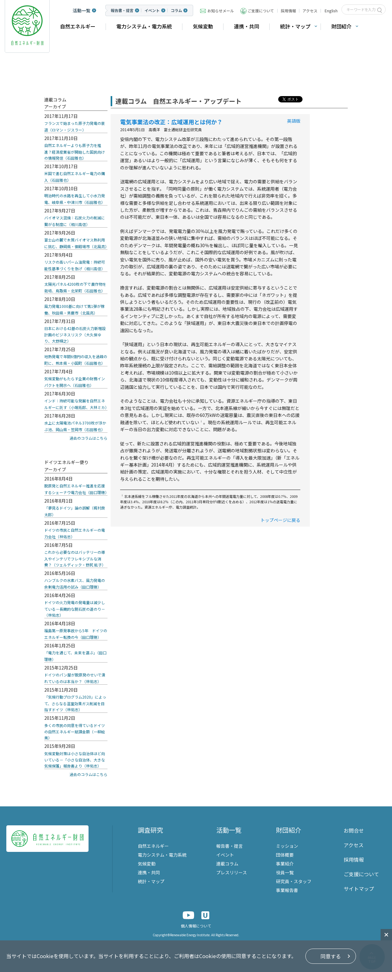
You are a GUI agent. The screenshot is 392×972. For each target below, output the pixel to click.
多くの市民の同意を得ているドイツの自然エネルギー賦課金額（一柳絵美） (74, 732)
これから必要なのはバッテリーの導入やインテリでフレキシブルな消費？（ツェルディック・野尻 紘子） (75, 558)
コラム (176, 10)
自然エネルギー (77, 26)
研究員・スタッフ (293, 881)
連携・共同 (246, 26)
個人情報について (196, 925)
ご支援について (261, 10)
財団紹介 (341, 26)
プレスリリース (231, 872)
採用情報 (288, 10)
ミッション (287, 846)
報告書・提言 (122, 10)
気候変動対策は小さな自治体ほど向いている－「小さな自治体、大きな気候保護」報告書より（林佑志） (74, 760)
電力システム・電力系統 (144, 26)
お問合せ (354, 830)
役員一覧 (285, 872)
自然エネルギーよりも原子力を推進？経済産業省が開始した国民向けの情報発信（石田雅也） (74, 152)
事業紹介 (285, 863)
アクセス (310, 10)
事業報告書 (287, 890)
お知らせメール (220, 10)
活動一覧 (81, 10)
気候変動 (203, 26)
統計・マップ (295, 26)
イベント (152, 10)
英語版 (293, 121)
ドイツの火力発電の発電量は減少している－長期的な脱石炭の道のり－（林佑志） (74, 609)
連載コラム (227, 863)
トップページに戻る (280, 520)
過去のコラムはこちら (88, 438)
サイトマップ (359, 888)
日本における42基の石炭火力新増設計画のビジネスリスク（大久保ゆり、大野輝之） (75, 335)
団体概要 (285, 855)
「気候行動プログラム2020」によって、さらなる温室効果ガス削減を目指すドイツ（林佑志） (75, 703)
